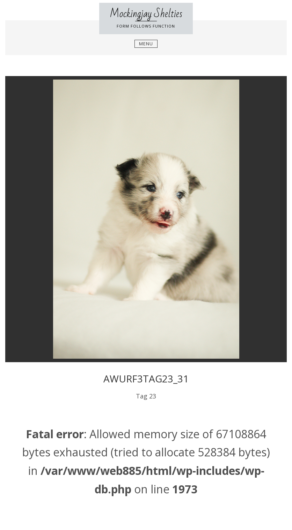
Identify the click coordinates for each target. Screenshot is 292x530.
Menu (146, 43)
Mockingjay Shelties (146, 13)
